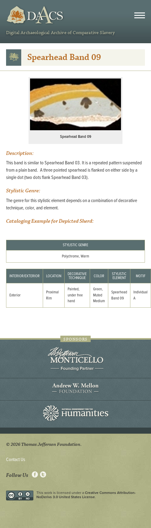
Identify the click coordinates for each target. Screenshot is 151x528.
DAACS (35, 15)
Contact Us (15, 459)
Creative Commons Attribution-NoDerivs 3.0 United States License (86, 495)
